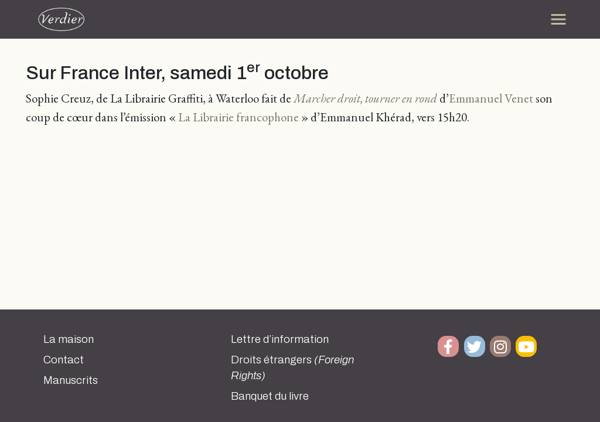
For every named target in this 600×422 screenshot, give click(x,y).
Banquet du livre (270, 396)
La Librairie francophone (238, 117)
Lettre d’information (280, 339)
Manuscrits (70, 380)
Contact (63, 360)
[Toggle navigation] (558, 19)
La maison (68, 339)
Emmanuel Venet (491, 98)
